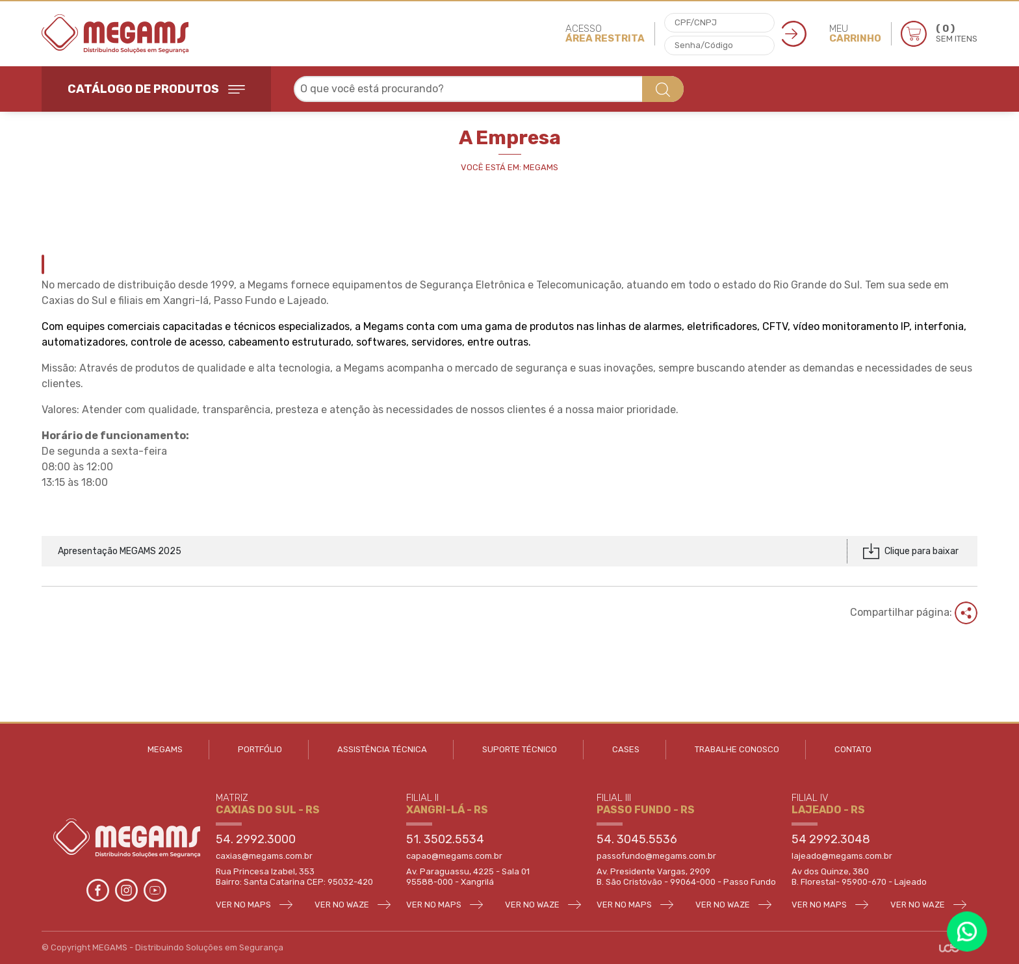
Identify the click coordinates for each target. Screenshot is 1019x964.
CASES (625, 749)
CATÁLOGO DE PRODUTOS (156, 89)
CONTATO (852, 749)
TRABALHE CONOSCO (737, 749)
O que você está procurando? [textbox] (372, 88)
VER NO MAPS (254, 904)
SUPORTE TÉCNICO (519, 749)
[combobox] (489, 89)
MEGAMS (165, 749)
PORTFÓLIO (260, 749)
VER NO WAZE (353, 904)
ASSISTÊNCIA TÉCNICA (382, 749)
